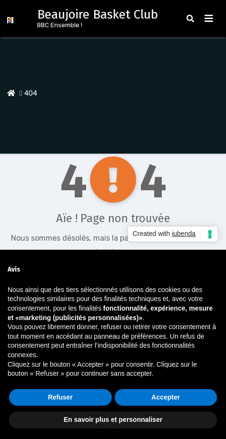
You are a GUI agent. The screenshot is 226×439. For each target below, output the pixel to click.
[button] (190, 18)
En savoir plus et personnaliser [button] (113, 419)
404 (30, 93)
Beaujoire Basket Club (97, 14)
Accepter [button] (165, 397)
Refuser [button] (60, 397)
